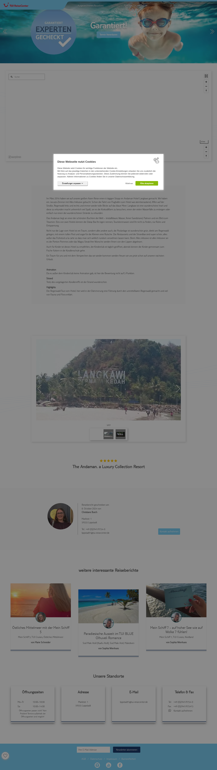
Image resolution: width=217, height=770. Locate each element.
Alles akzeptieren (147, 183)
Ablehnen (129, 183)
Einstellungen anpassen (72, 183)
